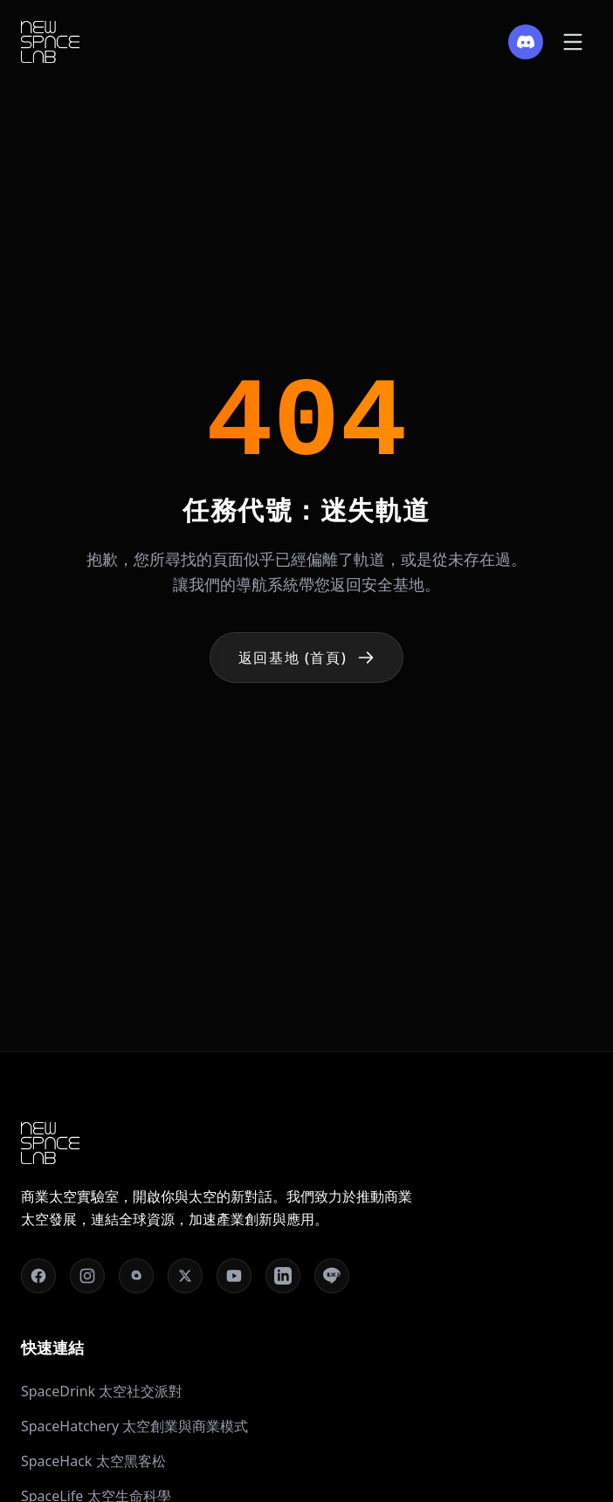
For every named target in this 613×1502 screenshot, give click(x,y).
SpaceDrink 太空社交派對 (102, 1391)
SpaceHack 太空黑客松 (93, 1461)
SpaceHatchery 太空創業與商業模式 (134, 1426)
